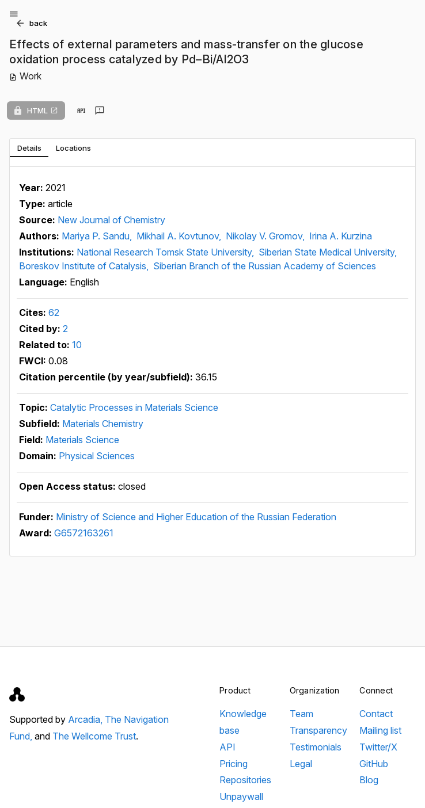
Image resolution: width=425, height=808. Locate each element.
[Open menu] (14, 14)
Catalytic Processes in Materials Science (134, 407)
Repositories (245, 780)
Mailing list (380, 730)
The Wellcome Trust (94, 736)
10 (77, 344)
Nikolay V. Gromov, (266, 236)
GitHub (373, 763)
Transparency (318, 730)
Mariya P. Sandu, (98, 236)
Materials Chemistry (102, 423)
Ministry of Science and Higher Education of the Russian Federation (196, 517)
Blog (368, 780)
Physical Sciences (97, 456)
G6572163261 (83, 533)
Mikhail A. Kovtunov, (179, 236)
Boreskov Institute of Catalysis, (85, 266)
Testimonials (315, 747)
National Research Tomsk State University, (166, 252)
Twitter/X (378, 747)
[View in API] (81, 110)
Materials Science (82, 439)
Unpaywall (241, 796)
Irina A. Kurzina (340, 236)
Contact (376, 713)
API (227, 747)
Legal (301, 763)
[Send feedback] (99, 110)
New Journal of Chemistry (111, 220)
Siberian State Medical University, (328, 252)
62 (53, 312)
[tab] (29, 148)
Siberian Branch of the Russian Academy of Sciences (264, 266)
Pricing (233, 763)
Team (301, 713)
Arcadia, (86, 719)
